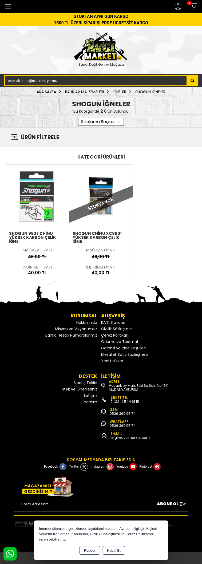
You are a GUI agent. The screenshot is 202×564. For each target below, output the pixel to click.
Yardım (90, 402)
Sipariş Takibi (85, 382)
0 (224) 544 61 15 (124, 401)
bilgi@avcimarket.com (130, 437)
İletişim (90, 395)
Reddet (89, 551)
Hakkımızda (86, 322)
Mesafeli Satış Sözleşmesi (124, 354)
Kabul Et (114, 551)
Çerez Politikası (115, 335)
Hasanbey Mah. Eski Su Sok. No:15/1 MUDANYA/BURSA (138, 387)
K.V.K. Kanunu (113, 322)
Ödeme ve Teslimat (119, 341)
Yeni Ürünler (112, 361)
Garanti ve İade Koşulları (123, 348)
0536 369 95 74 (123, 413)
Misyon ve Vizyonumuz (76, 329)
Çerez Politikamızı (140, 534)
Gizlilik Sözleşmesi (117, 329)
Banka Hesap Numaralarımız (71, 335)
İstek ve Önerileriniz (79, 389)
